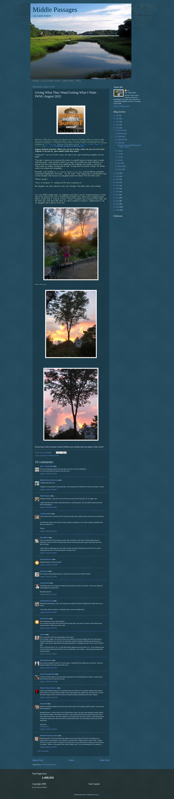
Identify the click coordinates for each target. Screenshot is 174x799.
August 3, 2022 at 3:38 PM (48, 612)
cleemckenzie (44, 583)
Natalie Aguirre (45, 496)
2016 (117, 188)
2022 (117, 128)
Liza (128, 90)
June (119, 154)
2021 (117, 173)
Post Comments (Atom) (48, 764)
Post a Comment (43, 751)
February (121, 166)
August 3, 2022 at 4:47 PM (48, 628)
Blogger (96, 794)
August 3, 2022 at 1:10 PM (48, 576)
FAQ (78, 80)
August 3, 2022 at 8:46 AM (48, 489)
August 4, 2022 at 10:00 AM (48, 681)
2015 (117, 191)
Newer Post (38, 760)
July (119, 151)
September (121, 139)
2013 (117, 198)
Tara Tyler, (83, 144)
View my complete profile (122, 106)
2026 (117, 115)
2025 (117, 118)
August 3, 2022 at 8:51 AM (48, 507)
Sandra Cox (44, 571)
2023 (117, 125)
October (120, 136)
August (120, 143)
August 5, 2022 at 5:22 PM (48, 729)
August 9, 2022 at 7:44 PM (48, 747)
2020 (117, 176)
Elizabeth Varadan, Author (49, 735)
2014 (117, 195)
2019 (117, 179)
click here (80, 146)
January (120, 169)
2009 (117, 210)
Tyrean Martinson (46, 559)
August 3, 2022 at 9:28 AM (48, 531)
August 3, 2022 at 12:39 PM (48, 565)
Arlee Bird (43, 704)
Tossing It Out (44, 726)
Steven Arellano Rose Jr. (48, 688)
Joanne (42, 634)
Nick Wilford (44, 537)
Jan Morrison (44, 618)
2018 (117, 182)
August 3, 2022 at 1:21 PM (48, 594)
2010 (117, 207)
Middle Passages (55, 9)
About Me (68, 80)
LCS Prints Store (51, 80)
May (119, 157)
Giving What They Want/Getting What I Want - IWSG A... (129, 146)
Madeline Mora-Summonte (49, 480)
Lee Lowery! (49, 146)
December (121, 130)
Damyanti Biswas (46, 660)
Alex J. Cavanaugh (46, 466)
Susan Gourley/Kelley (47, 674)
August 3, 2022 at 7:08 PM (48, 654)
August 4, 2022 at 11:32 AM (48, 697)
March (120, 163)
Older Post (104, 760)
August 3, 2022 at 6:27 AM (48, 473)
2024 (117, 122)
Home (36, 80)
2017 (117, 185)
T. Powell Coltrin (45, 514)
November (121, 133)
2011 (117, 204)
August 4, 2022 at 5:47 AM (48, 668)
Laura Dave (43, 455)
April (119, 160)
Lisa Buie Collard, (93, 144)
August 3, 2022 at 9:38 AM (48, 553)
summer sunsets (53, 455)
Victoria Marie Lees (46, 601)
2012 (117, 201)
